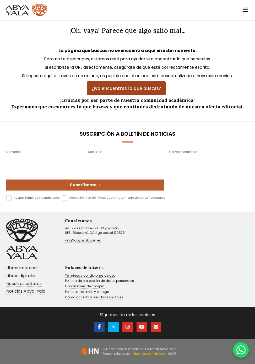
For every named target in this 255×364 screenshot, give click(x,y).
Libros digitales (21, 276)
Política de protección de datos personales (99, 281)
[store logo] (26, 10)
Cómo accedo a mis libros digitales (94, 297)
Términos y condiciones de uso (90, 275)
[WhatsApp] (241, 350)
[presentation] (209, 180)
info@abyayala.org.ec (83, 240)
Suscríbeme (85, 185)
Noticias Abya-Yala (25, 291)
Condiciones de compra (85, 286)
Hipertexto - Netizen (149, 353)
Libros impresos (22, 268)
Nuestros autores (24, 284)
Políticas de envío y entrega (87, 292)
